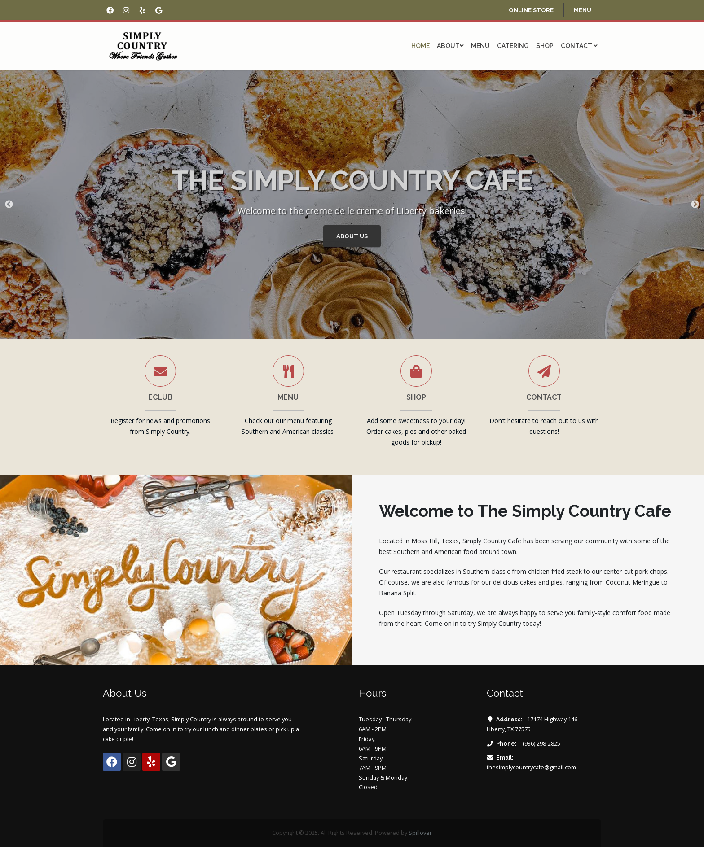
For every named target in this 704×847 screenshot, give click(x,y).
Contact (579, 45)
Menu (480, 45)
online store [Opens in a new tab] (531, 10)
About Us (353, 237)
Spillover (420, 833)
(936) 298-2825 (540, 743)
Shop (545, 45)
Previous (9, 204)
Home (420, 45)
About (450, 45)
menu (582, 10)
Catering (513, 45)
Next (695, 204)
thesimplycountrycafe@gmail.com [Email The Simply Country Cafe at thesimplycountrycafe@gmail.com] (531, 767)
